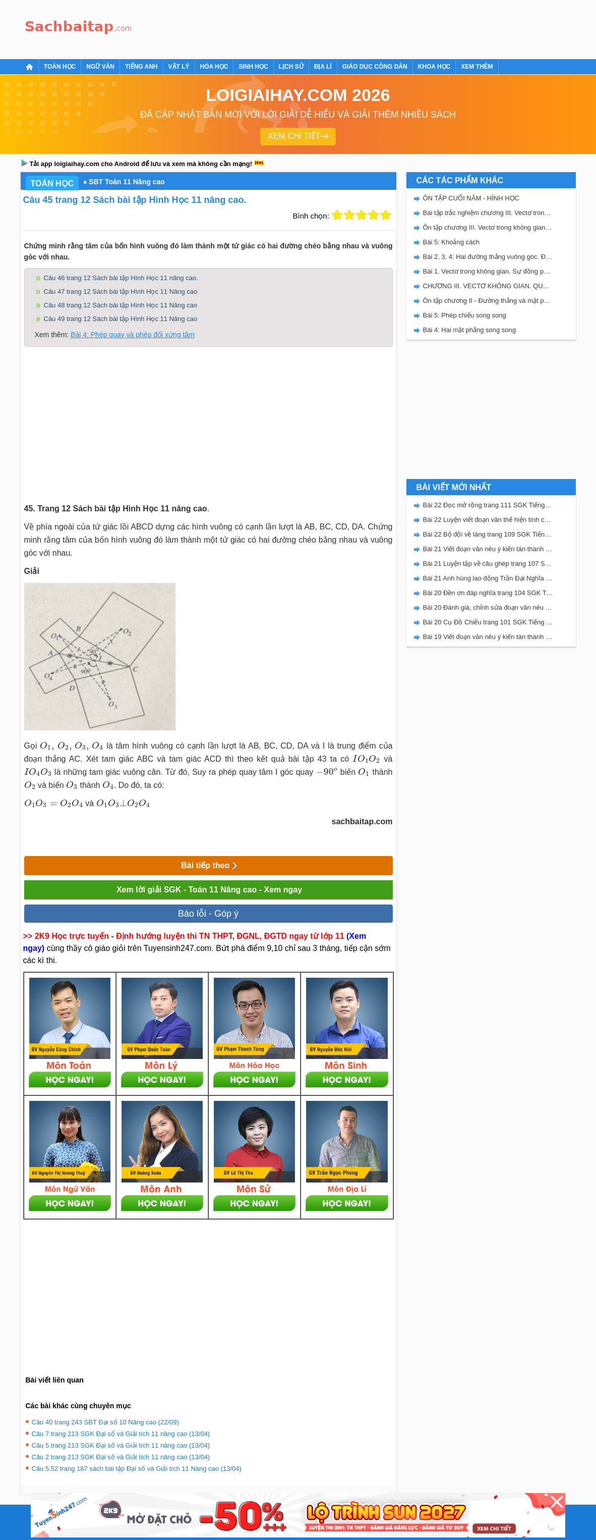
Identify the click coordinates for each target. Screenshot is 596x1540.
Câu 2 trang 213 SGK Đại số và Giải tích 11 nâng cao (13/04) (121, 1457)
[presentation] (71, 746)
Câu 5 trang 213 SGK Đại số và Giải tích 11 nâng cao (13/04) (121, 1445)
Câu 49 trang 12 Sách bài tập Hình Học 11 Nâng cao (121, 319)
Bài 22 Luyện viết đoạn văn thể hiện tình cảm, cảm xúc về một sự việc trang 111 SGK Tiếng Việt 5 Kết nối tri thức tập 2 (488, 519)
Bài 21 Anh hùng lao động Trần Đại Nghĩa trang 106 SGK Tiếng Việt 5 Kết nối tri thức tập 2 (488, 578)
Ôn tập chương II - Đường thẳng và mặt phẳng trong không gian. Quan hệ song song (488, 300)
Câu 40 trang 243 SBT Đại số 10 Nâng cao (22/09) (105, 1422)
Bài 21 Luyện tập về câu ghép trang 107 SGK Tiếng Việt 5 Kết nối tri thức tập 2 (488, 563)
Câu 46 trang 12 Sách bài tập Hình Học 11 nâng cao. (121, 278)
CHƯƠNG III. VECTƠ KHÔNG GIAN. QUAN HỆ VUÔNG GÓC (488, 286)
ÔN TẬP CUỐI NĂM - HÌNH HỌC (471, 198)
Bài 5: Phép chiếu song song (464, 315)
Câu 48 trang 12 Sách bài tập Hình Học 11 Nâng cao (121, 305)
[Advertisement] (320, 27)
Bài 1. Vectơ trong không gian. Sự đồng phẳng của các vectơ (488, 271)
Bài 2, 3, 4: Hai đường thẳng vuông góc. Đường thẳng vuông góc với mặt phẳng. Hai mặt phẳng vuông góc (488, 256)
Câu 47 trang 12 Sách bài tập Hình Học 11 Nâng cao (121, 291)
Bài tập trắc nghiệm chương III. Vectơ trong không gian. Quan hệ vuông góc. (488, 213)
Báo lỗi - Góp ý (208, 914)
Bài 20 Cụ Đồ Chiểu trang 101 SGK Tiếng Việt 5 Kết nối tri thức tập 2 (488, 622)
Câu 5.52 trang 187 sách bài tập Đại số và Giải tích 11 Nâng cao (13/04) (137, 1468)
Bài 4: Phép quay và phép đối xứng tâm (133, 335)
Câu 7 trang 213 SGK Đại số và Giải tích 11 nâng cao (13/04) (121, 1434)
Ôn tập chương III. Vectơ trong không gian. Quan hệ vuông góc (488, 227)
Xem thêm (477, 66)
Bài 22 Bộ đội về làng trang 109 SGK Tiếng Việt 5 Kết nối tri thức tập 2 (488, 534)
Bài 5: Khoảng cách (451, 242)
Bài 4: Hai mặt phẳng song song (469, 330)
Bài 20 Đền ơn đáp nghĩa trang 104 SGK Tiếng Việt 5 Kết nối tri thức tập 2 (488, 593)
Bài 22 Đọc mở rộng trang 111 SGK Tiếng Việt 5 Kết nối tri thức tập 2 (488, 505)
